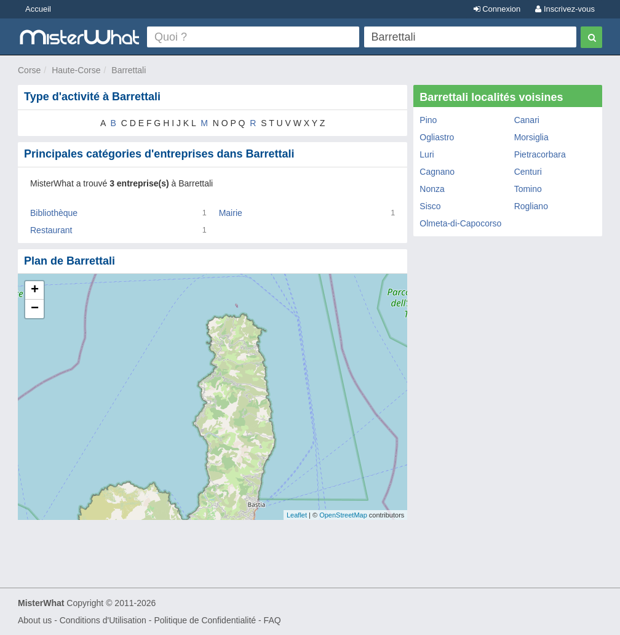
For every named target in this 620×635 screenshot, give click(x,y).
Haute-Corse (76, 70)
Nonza (431, 189)
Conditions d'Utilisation (103, 620)
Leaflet (297, 515)
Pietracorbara (540, 154)
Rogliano (531, 206)
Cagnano (437, 172)
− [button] (35, 309)
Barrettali (128, 70)
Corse (29, 70)
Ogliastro (436, 137)
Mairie (230, 213)
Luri (426, 154)
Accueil (38, 9)
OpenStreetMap (343, 515)
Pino (428, 120)
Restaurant (51, 230)
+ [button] (35, 290)
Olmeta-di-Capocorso (460, 223)
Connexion (497, 9)
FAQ (272, 620)
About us (35, 620)
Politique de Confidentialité (205, 620)
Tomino (528, 189)
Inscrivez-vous (565, 9)
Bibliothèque (54, 213)
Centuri (528, 172)
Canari (526, 120)
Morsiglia (531, 137)
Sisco (429, 206)
